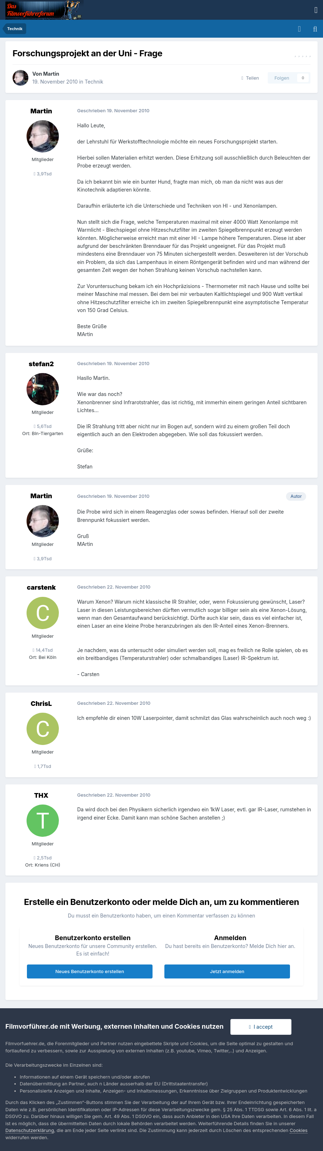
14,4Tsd (43, 650)
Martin (51, 74)
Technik (94, 82)
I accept (261, 1027)
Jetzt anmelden (227, 971)
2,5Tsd (43, 857)
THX (41, 795)
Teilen (250, 78)
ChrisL (41, 703)
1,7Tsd (42, 766)
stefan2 (41, 364)
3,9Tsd (43, 173)
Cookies (299, 1130)
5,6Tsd (43, 426)
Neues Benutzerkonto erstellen (89, 971)
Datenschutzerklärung (29, 1130)
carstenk (41, 587)
